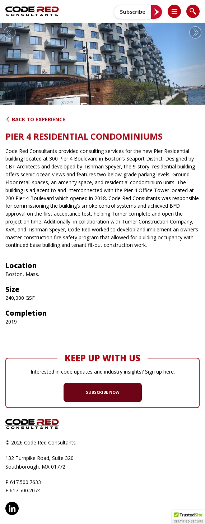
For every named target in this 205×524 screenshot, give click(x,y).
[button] (177, 11)
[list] (174, 11)
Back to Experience (35, 119)
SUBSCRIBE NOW (103, 392)
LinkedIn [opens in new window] (12, 508)
